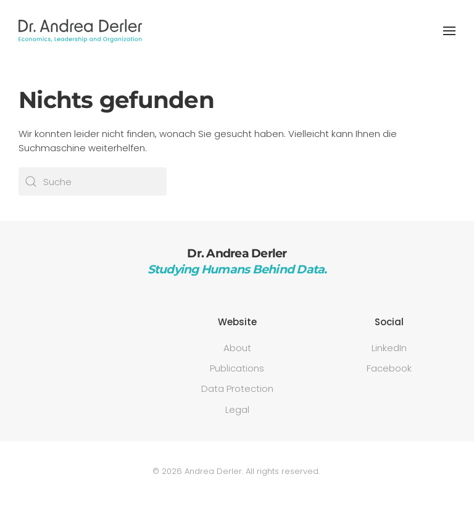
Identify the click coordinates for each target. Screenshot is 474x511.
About (237, 347)
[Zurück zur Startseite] (80, 31)
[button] (449, 31)
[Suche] (93, 181)
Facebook (389, 368)
